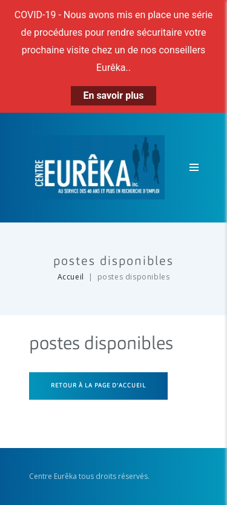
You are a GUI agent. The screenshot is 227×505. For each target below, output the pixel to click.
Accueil (71, 277)
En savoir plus (113, 95)
